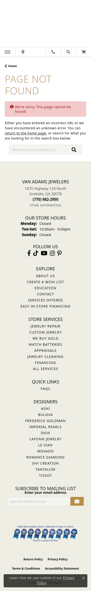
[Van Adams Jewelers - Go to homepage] (45, 24)
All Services (45, 368)
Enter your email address (45, 492)
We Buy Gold (45, 338)
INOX (45, 433)
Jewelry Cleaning (45, 356)
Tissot (45, 475)
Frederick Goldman (45, 420)
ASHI (45, 408)
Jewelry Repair (45, 326)
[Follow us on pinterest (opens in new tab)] (59, 253)
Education (46, 288)
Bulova (45, 414)
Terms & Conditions (26, 568)
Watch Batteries (45, 344)
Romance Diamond (45, 457)
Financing (45, 362)
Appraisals (45, 350)
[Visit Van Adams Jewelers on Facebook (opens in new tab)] (29, 253)
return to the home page (25, 133)
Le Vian (45, 445)
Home (12, 66)
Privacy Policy (57, 559)
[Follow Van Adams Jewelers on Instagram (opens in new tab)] (52, 253)
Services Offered (45, 300)
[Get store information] (45, 205)
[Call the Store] (45, 199)
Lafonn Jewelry (45, 439)
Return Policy (33, 559)
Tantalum (46, 469)
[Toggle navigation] (7, 52)
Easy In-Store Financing (45, 306)
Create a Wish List (45, 282)
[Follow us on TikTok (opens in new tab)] (35, 253)
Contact (45, 294)
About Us (45, 275)
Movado (45, 451)
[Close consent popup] (83, 578)
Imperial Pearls (45, 426)
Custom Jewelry (45, 332)
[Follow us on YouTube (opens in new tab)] (44, 253)
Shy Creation (45, 463)
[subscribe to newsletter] (77, 501)
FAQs (45, 388)
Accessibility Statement (62, 568)
